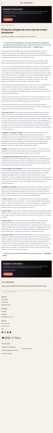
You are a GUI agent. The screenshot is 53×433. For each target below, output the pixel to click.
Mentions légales (5, 343)
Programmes (4, 302)
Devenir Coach (5, 326)
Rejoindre (8, 19)
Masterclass (4, 299)
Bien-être (9, 25)
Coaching (4, 311)
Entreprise (4, 314)
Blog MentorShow (5, 305)
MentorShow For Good (7, 317)
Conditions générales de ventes (9, 350)
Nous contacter (5, 323)
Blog (2, 25)
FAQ (2, 329)
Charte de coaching (6, 353)
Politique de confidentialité (8, 347)
